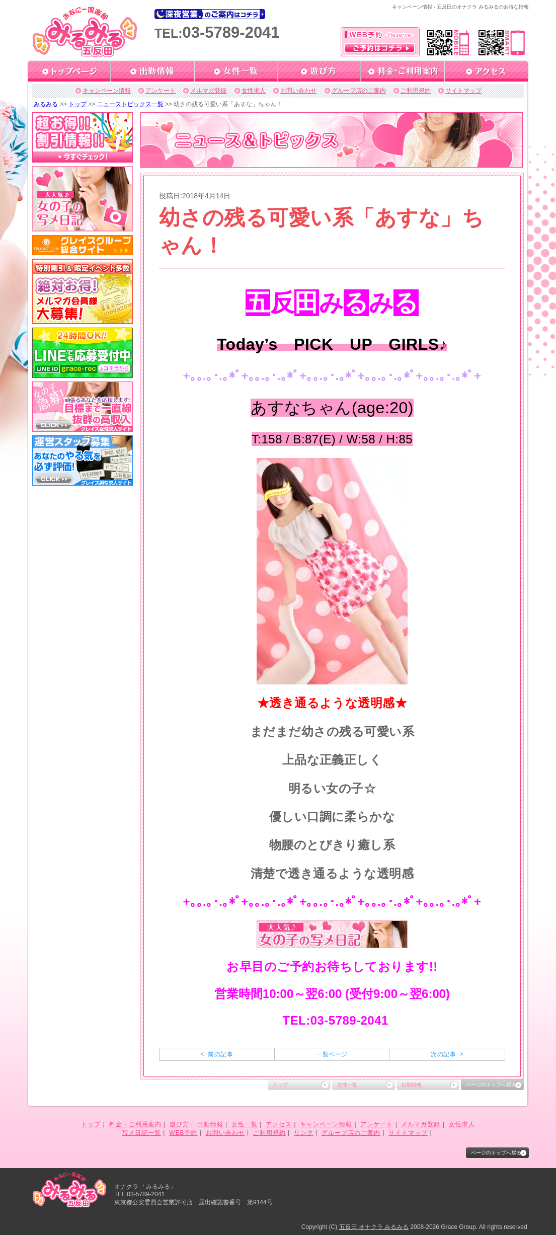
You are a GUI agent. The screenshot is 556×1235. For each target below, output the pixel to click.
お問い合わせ (298, 90)
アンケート (160, 90)
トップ (77, 104)
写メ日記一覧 (141, 1132)
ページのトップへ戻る (491, 1085)
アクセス (279, 1124)
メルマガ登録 (208, 90)
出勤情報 (412, 1085)
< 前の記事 (216, 1054)
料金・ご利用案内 (135, 1124)
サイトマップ (463, 90)
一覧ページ (331, 1054)
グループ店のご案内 (359, 90)
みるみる (45, 104)
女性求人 (254, 90)
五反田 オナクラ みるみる (374, 1226)
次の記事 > (447, 1054)
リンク (303, 1132)
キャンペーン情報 (107, 90)
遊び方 (179, 1124)
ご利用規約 (416, 90)
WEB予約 (183, 1132)
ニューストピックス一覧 (130, 104)
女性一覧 (347, 1085)
